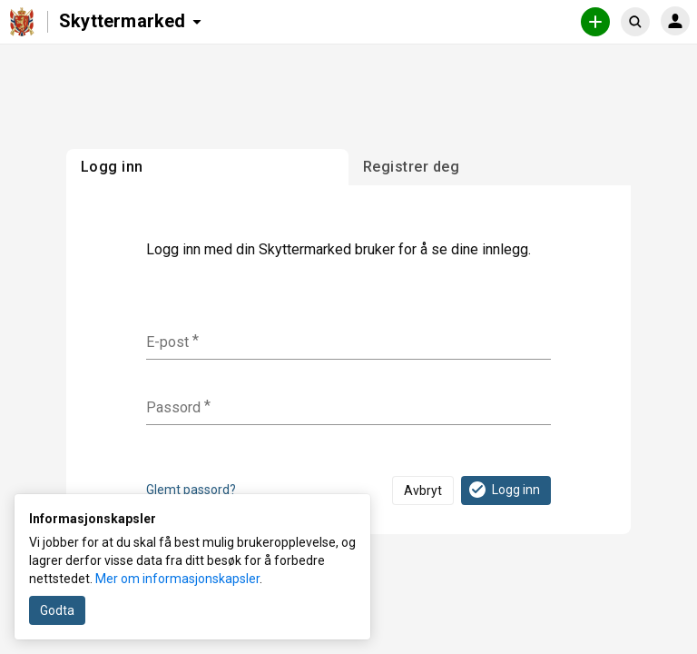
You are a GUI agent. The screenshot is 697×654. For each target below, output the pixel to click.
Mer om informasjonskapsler (177, 578)
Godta (57, 610)
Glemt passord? (191, 489)
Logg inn (503, 489)
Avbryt (423, 490)
